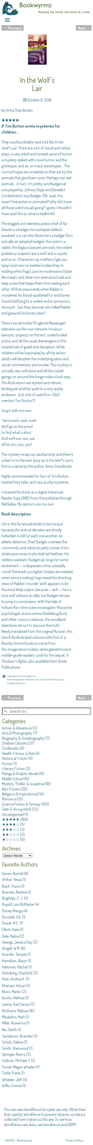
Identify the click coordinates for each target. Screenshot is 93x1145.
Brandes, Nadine (14, 892)
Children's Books (14, 743)
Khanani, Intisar (14, 985)
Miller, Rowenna (13, 1022)
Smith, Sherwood (15, 1048)
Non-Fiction (11, 788)
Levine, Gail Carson (16, 1004)
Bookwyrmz (24, 1140)
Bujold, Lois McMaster (18, 904)
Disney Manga (12, 910)
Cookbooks (10, 748)
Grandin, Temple (14, 954)
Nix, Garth (9, 1029)
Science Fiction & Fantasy (21, 804)
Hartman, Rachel (15, 966)
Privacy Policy (74, 1140)
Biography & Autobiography (23, 738)
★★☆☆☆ (10, 834)
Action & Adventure (17, 728)
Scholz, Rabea (12, 1042)
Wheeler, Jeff (12, 1079)
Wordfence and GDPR (59, 1124)
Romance (9, 798)
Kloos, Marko (11, 991)
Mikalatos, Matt (13, 1016)
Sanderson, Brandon (17, 1036)
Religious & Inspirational (20, 793)
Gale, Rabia (10, 936)
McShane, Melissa (15, 1010)
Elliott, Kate (10, 929)
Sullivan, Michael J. (16, 1060)
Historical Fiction (14, 758)
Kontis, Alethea (13, 997)
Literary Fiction (13, 768)
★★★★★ (10, 819)
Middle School (12, 778)
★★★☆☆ (10, 829)
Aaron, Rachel (12, 873)
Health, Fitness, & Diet (18, 753)
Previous (12, 28)
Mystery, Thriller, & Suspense (23, 783)
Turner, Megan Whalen (18, 1066)
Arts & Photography (17, 733)
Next (84, 28)
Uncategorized (13, 814)
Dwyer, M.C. (10, 922)
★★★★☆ (10, 824)
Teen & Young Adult (16, 809)
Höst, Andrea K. (13, 978)
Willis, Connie (12, 1085)
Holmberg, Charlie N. (17, 972)
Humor (7, 763)
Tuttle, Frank (11, 1072)
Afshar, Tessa (12, 879)
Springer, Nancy (14, 1054)
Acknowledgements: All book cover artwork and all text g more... (36, 679)
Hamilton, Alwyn (14, 960)
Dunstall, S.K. (11, 917)
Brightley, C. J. (12, 898)
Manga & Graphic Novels (20, 773)
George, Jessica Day (17, 942)
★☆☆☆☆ (10, 839)
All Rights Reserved (16, 683)
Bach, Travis (11, 886)
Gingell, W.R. (11, 948)
